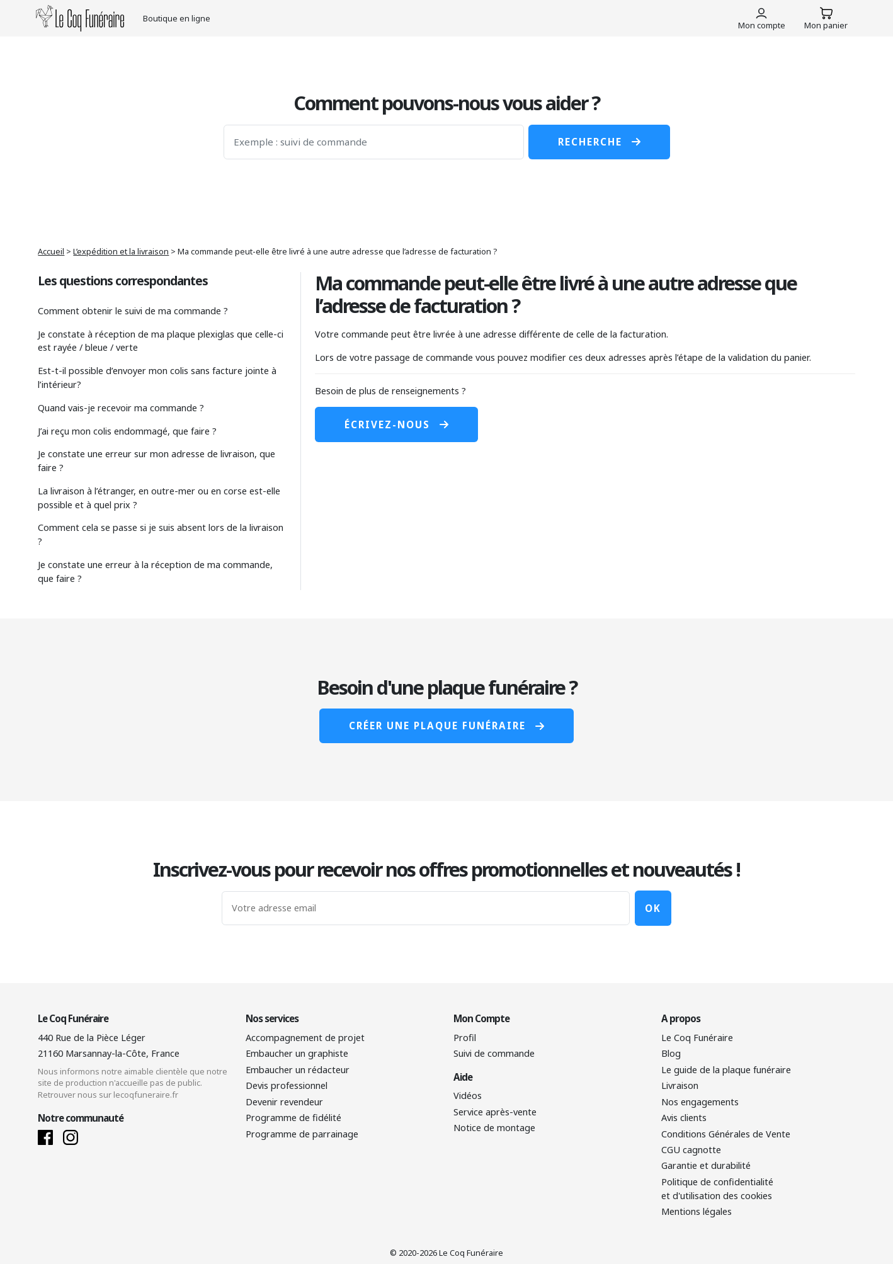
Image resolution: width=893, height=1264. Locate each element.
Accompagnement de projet (305, 1038)
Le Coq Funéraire (697, 1038)
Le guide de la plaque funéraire (726, 1070)
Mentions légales (696, 1211)
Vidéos (467, 1096)
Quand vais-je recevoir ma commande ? (121, 408)
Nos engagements (700, 1102)
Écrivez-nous (396, 424)
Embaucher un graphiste (297, 1053)
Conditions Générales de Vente (725, 1134)
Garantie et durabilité (706, 1165)
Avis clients (684, 1118)
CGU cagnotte (691, 1150)
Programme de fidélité (293, 1118)
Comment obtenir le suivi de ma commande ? (133, 311)
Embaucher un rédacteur (298, 1070)
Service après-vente (495, 1112)
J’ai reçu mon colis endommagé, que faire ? (127, 431)
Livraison (679, 1085)
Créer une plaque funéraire (446, 725)
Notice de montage (494, 1128)
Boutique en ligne (176, 18)
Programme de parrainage (302, 1134)
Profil (464, 1038)
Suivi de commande (494, 1053)
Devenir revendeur (284, 1102)
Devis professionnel (286, 1085)
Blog (671, 1053)
